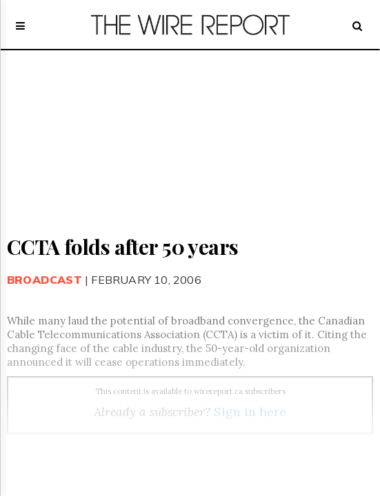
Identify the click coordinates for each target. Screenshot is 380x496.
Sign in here (250, 412)
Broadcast (44, 280)
